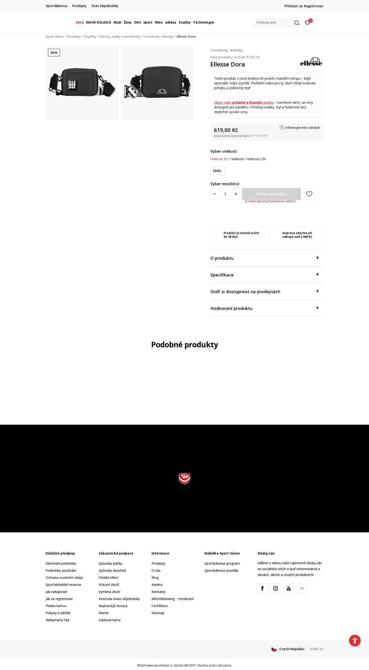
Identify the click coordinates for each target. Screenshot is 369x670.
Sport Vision (55, 36)
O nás (156, 570)
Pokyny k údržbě (58, 613)
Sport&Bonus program (222, 563)
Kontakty (159, 591)
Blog (155, 577)
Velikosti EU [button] (219, 159)
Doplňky (90, 36)
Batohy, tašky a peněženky (119, 36)
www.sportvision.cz (159, 665)
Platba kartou (56, 606)
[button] (277, 22)
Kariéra (157, 584)
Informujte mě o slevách (302, 127)
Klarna (103, 613)
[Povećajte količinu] (236, 194)
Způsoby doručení (112, 570)
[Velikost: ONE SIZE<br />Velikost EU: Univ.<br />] (217, 171)
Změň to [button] (316, 648)
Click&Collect (109, 577)
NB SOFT (190, 665)
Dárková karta (109, 620)
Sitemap (158, 613)
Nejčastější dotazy (113, 606)
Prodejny (158, 563)
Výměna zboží (109, 591)
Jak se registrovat (59, 598)
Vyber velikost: (224, 151)
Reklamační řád (57, 620)
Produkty (73, 36)
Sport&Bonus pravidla (221, 570)
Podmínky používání (61, 570)
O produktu (264, 258)
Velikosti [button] (237, 159)
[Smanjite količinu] (214, 194)
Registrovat (313, 6)
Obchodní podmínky (61, 563)
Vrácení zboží (109, 584)
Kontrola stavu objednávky (119, 598)
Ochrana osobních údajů (64, 577)
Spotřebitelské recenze (63, 584)
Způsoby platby (110, 563)
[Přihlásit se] (307, 22)
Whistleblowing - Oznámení (173, 598)
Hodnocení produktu (264, 308)
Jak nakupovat (56, 591)
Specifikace (264, 274)
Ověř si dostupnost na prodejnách (264, 291)
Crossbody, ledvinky (158, 36)
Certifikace (160, 606)
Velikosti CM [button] (256, 159)
